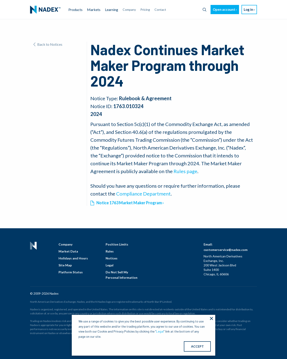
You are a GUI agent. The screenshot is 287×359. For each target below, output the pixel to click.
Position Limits (117, 244)
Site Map (65, 265)
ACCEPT (197, 346)
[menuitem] (45, 10)
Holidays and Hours (73, 258)
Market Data (68, 251)
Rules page (185, 171)
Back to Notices (47, 44)
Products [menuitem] (75, 9)
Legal (109, 265)
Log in (248, 9)
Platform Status (71, 272)
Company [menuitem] (129, 9)
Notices (111, 258)
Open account (224, 9)
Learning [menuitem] (111, 9)
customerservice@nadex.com (226, 250)
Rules (110, 251)
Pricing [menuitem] (145, 9)
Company (65, 244)
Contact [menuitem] (160, 9)
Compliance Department (143, 194)
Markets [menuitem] (93, 9)
